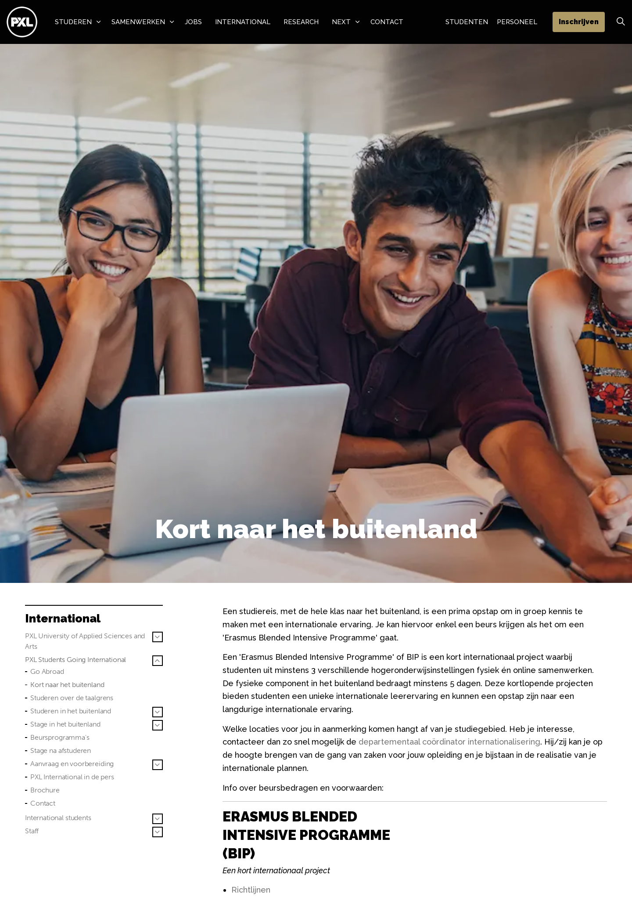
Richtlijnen (250, 889)
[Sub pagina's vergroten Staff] (157, 832)
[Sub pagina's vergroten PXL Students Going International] (157, 660)
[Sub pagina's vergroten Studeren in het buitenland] (157, 712)
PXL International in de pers (72, 777)
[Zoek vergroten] (620, 22)
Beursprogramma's (60, 737)
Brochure (45, 790)
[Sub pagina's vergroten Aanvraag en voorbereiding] (157, 765)
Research (301, 22)
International (242, 22)
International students (58, 818)
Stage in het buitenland (65, 724)
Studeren (73, 22)
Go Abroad (47, 671)
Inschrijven (578, 22)
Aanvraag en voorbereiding (72, 764)
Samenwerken (138, 22)
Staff (32, 831)
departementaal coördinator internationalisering (449, 741)
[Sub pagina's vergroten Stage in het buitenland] (157, 725)
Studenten (466, 22)
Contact (386, 22)
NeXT (341, 22)
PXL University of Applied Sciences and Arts (85, 641)
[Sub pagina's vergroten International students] (157, 819)
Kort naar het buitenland (67, 684)
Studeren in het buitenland (70, 711)
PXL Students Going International (75, 659)
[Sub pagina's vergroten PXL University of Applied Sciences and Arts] (157, 637)
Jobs (193, 22)
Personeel (517, 22)
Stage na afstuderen (60, 750)
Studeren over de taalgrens (71, 698)
